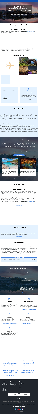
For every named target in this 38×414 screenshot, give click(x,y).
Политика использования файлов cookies (29, 404)
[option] (10, 167)
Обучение (20, 385)
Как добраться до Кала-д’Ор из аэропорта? (28, 309)
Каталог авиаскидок (5, 384)
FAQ (11, 383)
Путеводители (4, 390)
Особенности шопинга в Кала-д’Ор (28, 370)
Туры (2, 385)
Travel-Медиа (4, 389)
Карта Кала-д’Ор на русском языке (10, 360)
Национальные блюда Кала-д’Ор (10, 365)
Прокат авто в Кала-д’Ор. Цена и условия (9, 323)
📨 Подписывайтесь (30, 31)
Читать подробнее (19, 205)
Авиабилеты (4, 383)
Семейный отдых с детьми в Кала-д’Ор (10, 372)
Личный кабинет (21, 383)
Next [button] (37, 167)
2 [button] (28, 101)
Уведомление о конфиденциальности (19, 406)
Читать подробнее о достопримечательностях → (19, 178)
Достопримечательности (19, 155)
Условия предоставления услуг (7, 404)
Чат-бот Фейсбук (13, 385)
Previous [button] (1, 167)
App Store (20, 384)
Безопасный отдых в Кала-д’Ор (9, 339)
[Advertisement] (19, 40)
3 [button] (29, 101)
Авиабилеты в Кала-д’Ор (10, 375)
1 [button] (27, 101)
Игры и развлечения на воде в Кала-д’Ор (28, 372)
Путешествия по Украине (21, 387)
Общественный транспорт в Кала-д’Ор (28, 323)
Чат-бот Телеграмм (13, 384)
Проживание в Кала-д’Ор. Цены (28, 363)
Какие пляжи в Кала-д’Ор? (28, 360)
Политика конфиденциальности (17, 404)
